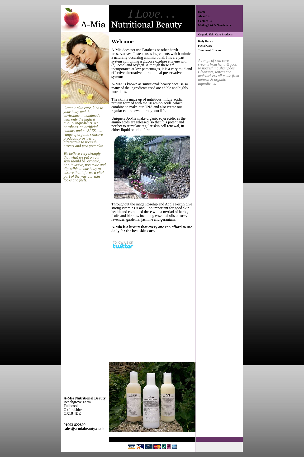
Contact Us (205, 21)
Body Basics (205, 41)
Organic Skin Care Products (215, 34)
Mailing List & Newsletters (214, 25)
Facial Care (205, 45)
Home (201, 12)
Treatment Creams (209, 50)
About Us (203, 16)
